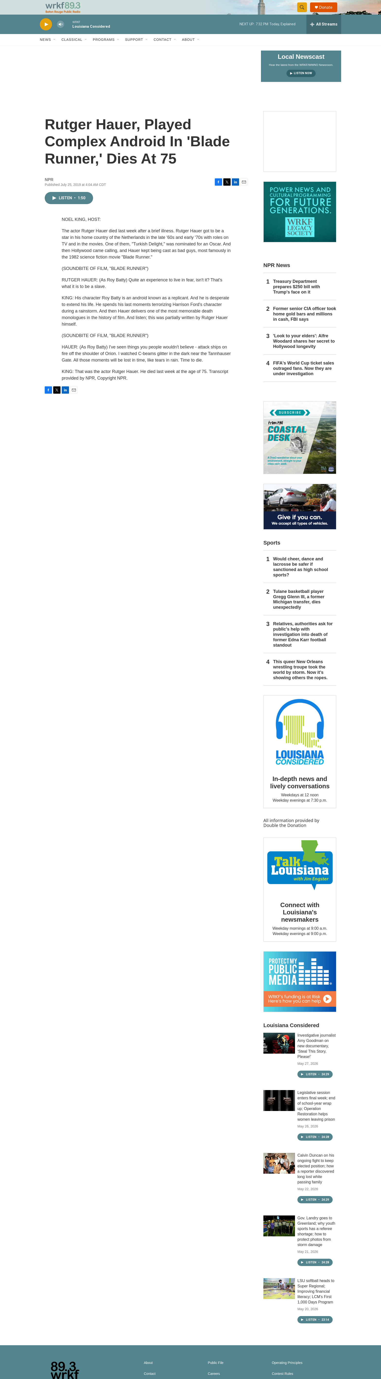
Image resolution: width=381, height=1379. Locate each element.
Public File (216, 1374)
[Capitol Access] (300, 152)
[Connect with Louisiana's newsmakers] (300, 877)
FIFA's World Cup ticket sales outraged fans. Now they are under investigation (303, 379)
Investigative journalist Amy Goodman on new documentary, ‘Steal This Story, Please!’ (316, 1057)
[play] (46, 35)
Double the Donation (284, 836)
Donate (328, 12)
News (45, 50)
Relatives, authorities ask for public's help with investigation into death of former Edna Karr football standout (303, 645)
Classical (71, 50)
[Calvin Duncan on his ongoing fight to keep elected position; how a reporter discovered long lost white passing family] (279, 1174)
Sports (271, 554)
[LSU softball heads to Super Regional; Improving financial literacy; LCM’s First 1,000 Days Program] (279, 1299)
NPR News (276, 276)
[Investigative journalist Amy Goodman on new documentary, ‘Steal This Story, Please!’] (279, 1054)
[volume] (60, 35)
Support (134, 50)
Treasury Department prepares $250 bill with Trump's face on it (296, 297)
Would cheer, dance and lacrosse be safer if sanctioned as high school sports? (300, 577)
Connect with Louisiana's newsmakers (300, 923)
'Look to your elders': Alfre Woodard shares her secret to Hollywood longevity (304, 352)
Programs (104, 50)
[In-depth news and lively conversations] (300, 743)
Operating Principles (287, 1374)
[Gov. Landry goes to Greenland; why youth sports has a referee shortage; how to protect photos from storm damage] (279, 1236)
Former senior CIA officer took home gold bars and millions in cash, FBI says (304, 325)
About (188, 50)
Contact (163, 50)
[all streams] (323, 35)
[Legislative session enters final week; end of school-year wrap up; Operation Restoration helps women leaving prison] (279, 1111)
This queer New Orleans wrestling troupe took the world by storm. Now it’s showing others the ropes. (300, 680)
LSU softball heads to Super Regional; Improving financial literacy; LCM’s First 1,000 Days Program (315, 1302)
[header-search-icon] (304, 13)
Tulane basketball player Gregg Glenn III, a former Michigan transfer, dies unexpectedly (298, 610)
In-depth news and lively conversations (300, 793)
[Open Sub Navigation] (55, 50)
